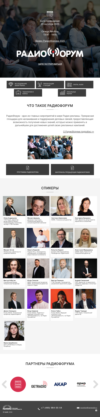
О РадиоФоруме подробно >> (78, 131)
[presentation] (4, 384)
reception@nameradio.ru (88, 408)
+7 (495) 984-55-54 (51, 408)
